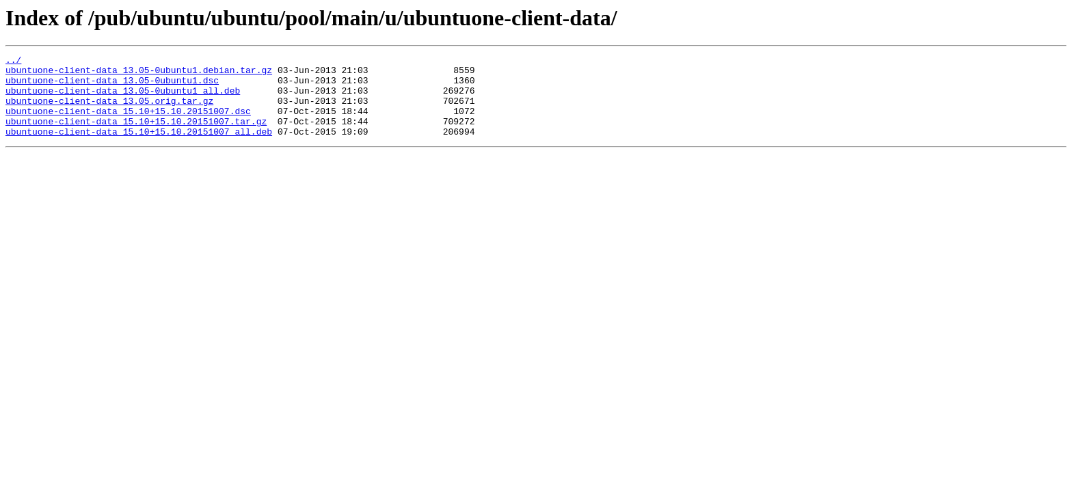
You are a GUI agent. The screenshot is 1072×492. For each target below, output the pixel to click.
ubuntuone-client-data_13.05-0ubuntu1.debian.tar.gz (138, 74)
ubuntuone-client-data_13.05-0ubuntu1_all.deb (122, 98)
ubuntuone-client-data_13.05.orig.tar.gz (109, 111)
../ (13, 61)
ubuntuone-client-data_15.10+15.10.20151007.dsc (128, 123)
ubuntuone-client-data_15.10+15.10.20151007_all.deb (138, 147)
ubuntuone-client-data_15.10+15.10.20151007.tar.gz (136, 135)
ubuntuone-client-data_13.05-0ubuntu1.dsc (112, 86)
